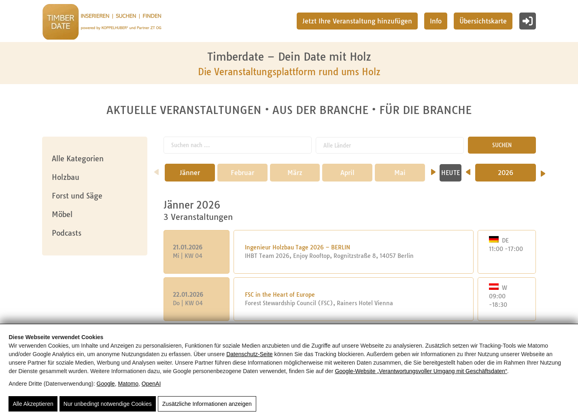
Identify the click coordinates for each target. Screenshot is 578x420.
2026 (505, 173)
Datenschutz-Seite (249, 354)
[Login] (527, 21)
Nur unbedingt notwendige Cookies (108, 404)
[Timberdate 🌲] (102, 23)
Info (436, 21)
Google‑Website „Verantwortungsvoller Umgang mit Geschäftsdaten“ (421, 371)
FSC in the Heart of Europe (280, 294)
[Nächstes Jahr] (543, 171)
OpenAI (151, 383)
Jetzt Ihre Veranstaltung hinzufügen (357, 21)
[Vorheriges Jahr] (468, 169)
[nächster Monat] (433, 169)
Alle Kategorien (78, 158)
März (294, 173)
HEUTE (450, 173)
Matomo (128, 383)
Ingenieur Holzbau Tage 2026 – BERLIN (297, 247)
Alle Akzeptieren (33, 404)
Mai (400, 173)
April (347, 173)
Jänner (190, 173)
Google (106, 383)
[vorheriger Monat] (156, 169)
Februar (242, 173)
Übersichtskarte (483, 21)
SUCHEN (502, 145)
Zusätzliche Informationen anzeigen (207, 404)
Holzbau (65, 177)
